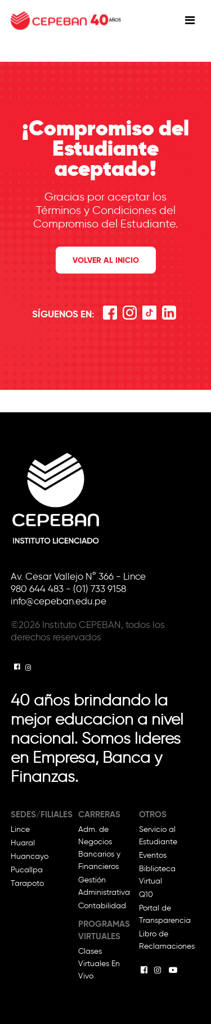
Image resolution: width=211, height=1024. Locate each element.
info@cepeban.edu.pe (58, 601)
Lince (20, 829)
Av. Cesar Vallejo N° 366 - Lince (78, 576)
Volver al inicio (106, 260)
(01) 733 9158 (99, 588)
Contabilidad (102, 906)
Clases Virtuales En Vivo (99, 963)
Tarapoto (27, 883)
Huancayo (29, 856)
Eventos (153, 855)
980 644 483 (38, 588)
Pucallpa (27, 870)
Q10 (146, 894)
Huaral (23, 843)
